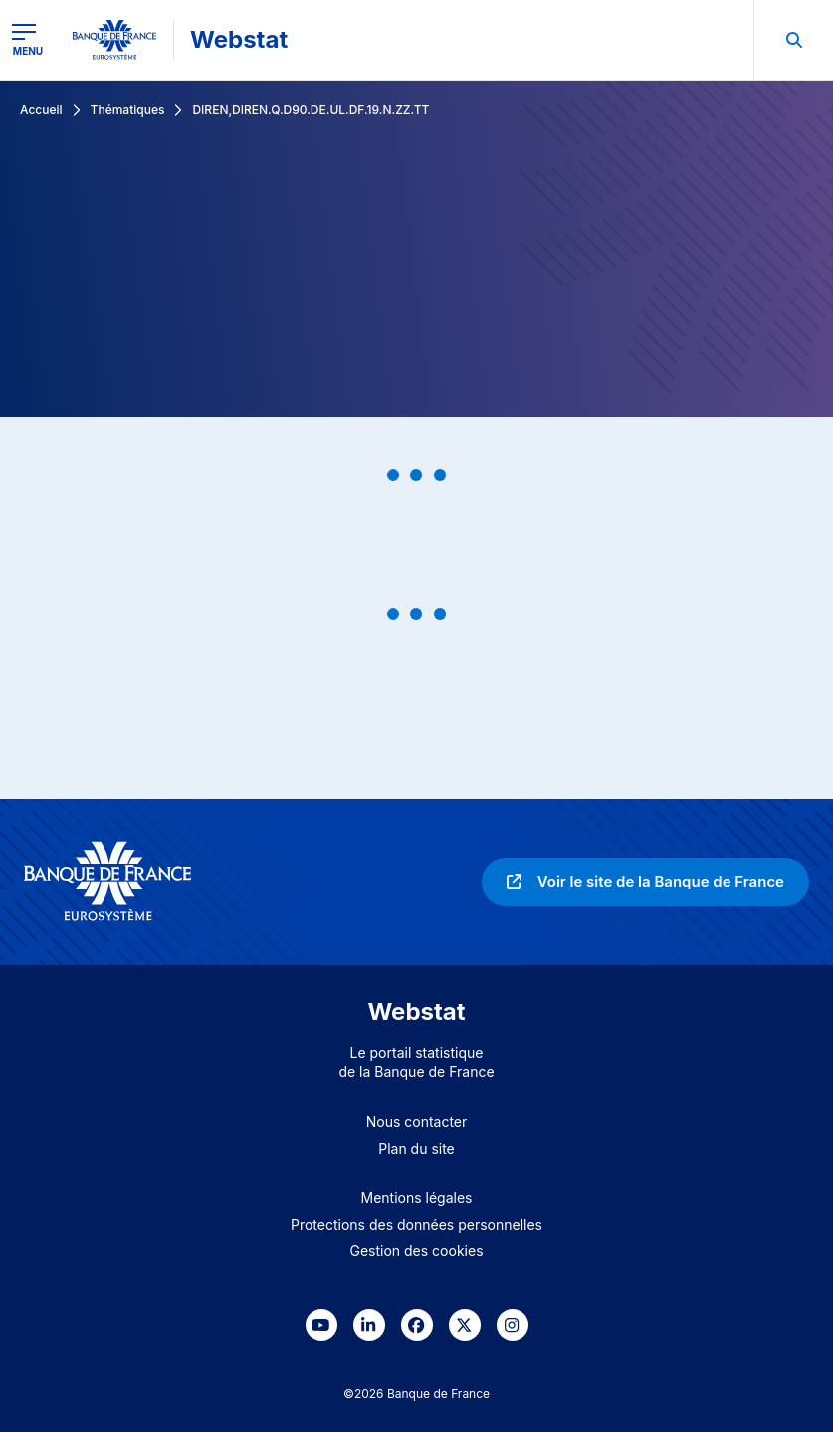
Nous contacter (417, 1121)
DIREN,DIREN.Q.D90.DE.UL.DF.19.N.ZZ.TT (310, 109)
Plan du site (416, 1148)
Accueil (41, 109)
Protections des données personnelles (416, 1224)
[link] (645, 882)
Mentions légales (417, 1197)
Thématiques (128, 109)
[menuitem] (793, 40)
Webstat (239, 39)
